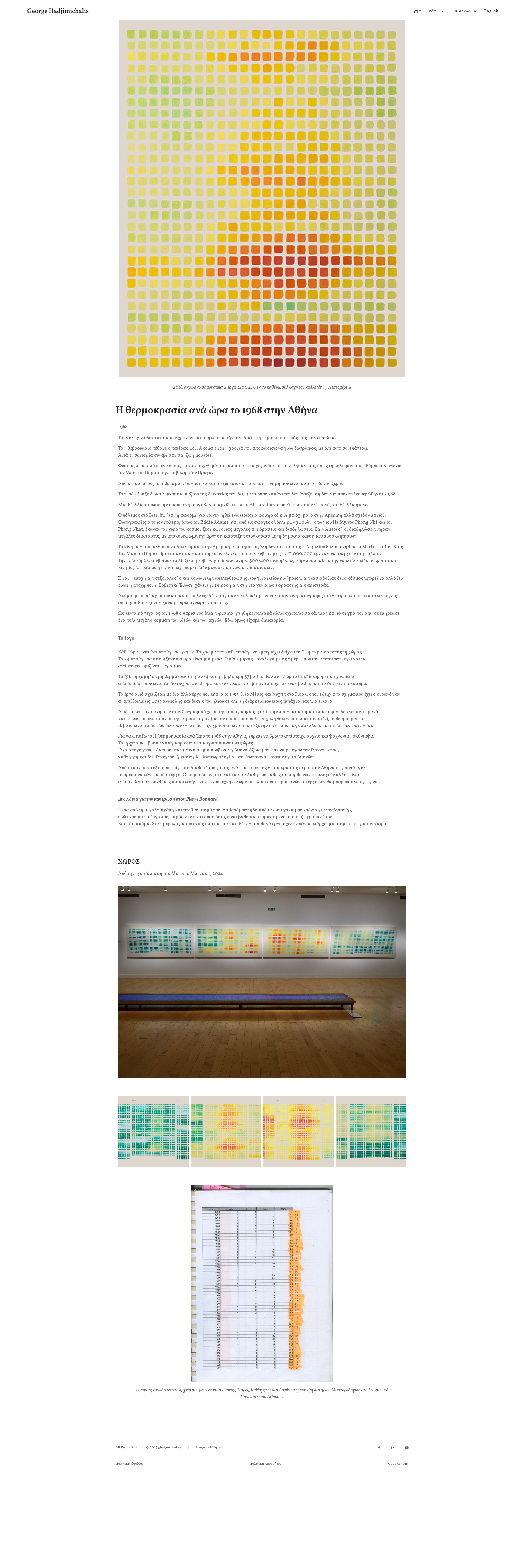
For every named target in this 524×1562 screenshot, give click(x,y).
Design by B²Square (209, 1447)
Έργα (416, 11)
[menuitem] (491, 11)
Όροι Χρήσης (398, 1463)
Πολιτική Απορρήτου (266, 1463)
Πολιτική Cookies (129, 1463)
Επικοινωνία (464, 11)
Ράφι (437, 11)
